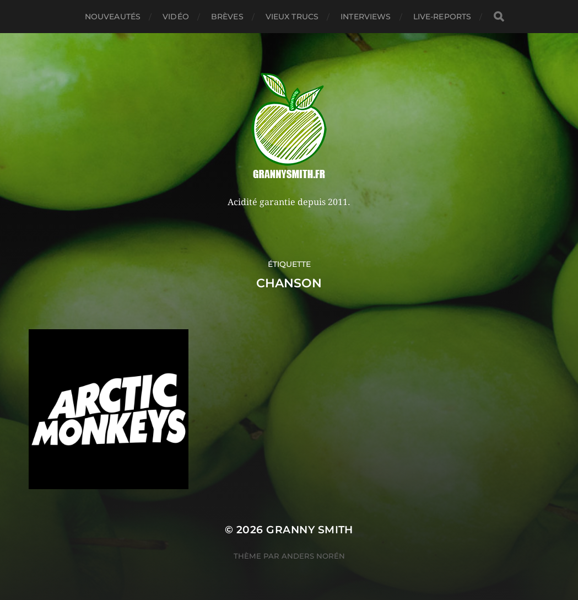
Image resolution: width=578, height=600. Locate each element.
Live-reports (442, 17)
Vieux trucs (292, 17)
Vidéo (176, 17)
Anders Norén (313, 555)
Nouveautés (113, 17)
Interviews (366, 17)
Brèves (227, 17)
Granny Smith (309, 529)
